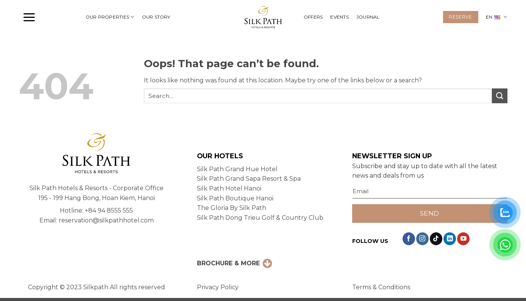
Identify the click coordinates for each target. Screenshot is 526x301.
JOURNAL (368, 17)
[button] (29, 17)
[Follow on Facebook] (409, 238)
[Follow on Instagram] (422, 238)
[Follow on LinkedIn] (449, 238)
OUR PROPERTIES (110, 16)
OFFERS (313, 17)
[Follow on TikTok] (436, 238)
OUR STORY (156, 17)
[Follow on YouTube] (463, 238)
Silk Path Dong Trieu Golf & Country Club (260, 217)
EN (496, 16)
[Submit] (499, 95)
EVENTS (339, 17)
